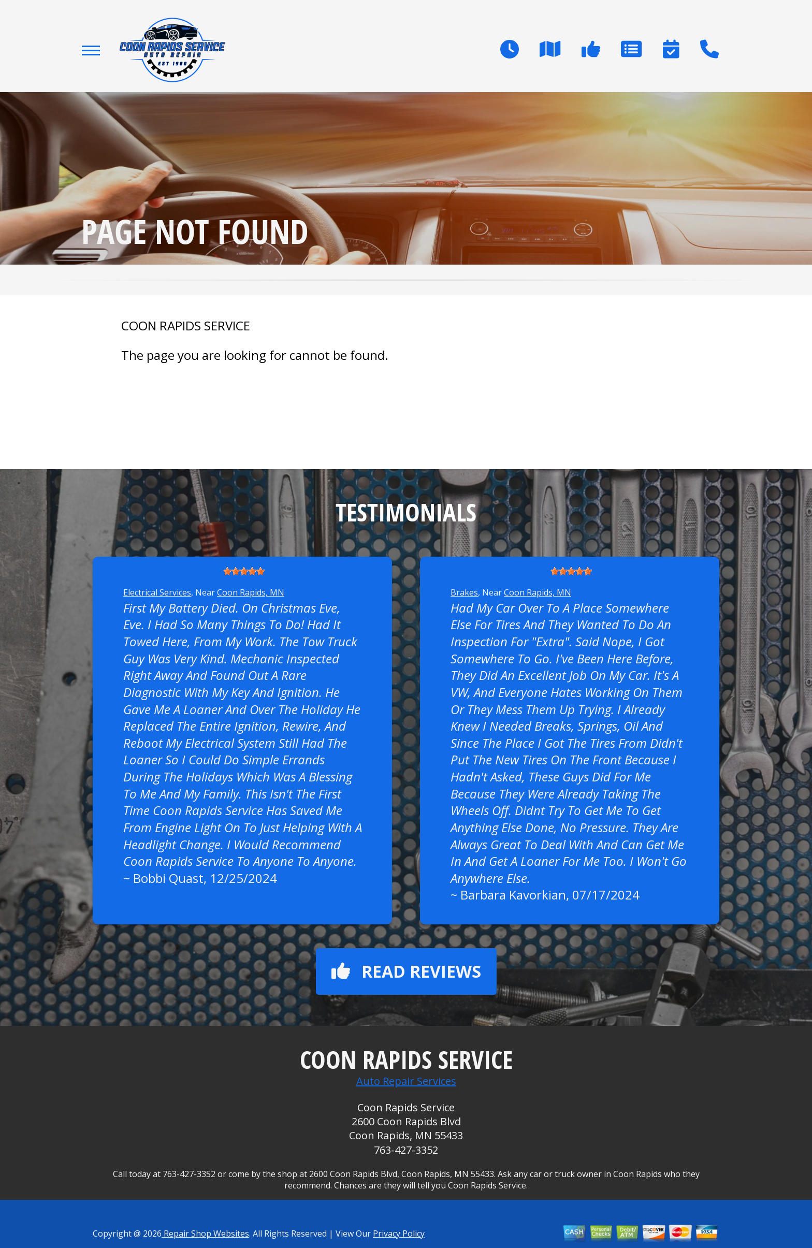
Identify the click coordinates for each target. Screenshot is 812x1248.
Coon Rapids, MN (250, 592)
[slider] (244, 571)
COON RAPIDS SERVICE (185, 325)
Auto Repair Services (406, 1081)
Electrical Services (157, 592)
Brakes (464, 592)
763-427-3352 (406, 1150)
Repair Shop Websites (205, 1233)
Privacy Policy (399, 1233)
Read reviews (406, 971)
